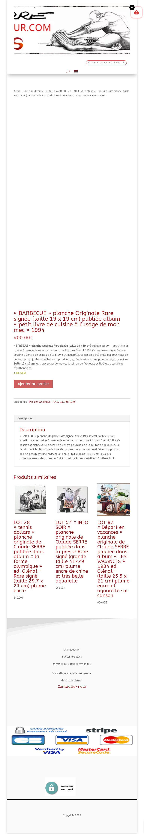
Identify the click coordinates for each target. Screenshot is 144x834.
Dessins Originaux (39, 402)
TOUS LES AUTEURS (55, 91)
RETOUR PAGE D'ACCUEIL (106, 62)
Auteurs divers (32, 91)
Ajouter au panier (33, 384)
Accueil (18, 91)
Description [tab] (25, 418)
